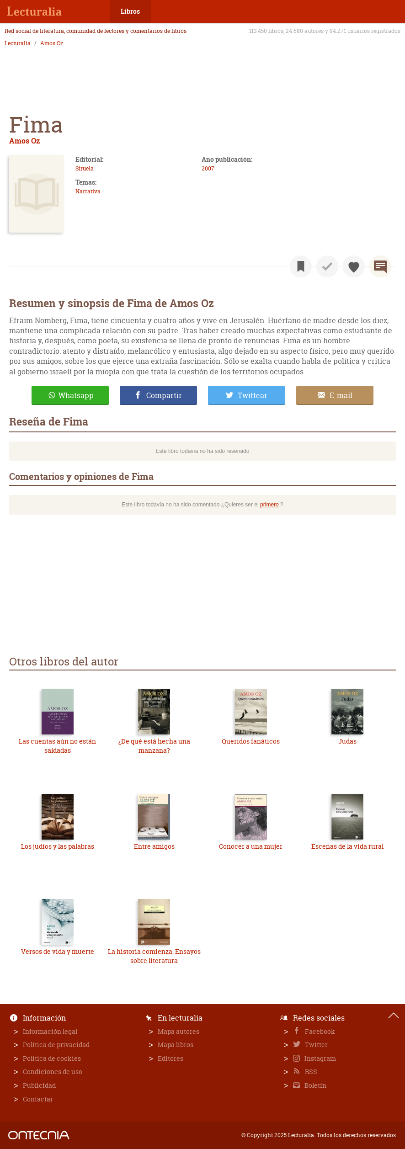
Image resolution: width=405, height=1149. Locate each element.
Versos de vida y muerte (57, 951)
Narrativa (88, 191)
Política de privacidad (56, 1044)
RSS (310, 1071)
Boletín (314, 1085)
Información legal (50, 1031)
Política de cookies (52, 1058)
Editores (170, 1058)
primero (269, 504)
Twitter (316, 1044)
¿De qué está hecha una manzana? (154, 746)
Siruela (84, 168)
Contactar (38, 1099)
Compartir (164, 395)
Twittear (252, 395)
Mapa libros (175, 1044)
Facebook (319, 1031)
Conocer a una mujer (250, 846)
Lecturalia (18, 43)
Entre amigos (154, 846)
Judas (347, 741)
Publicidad (39, 1085)
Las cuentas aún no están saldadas (57, 746)
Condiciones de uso (52, 1071)
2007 (208, 168)
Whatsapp (76, 395)
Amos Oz (51, 43)
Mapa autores (178, 1031)
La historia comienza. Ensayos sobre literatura (154, 956)
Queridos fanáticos (251, 741)
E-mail (341, 395)
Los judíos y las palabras (57, 846)
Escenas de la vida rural (347, 846)
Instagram (319, 1058)
